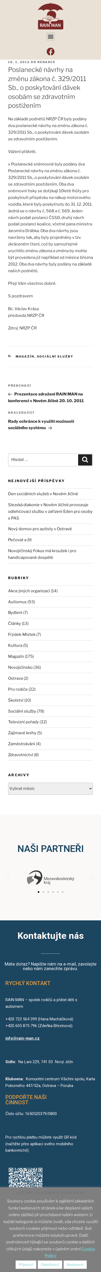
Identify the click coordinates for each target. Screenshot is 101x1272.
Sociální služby (55, 356)
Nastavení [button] (75, 1264)
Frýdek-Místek (22, 634)
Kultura (15, 645)
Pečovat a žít (20, 539)
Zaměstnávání (21, 743)
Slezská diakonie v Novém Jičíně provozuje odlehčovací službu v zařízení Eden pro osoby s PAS (50, 511)
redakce (46, 62)
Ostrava (15, 678)
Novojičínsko (20, 667)
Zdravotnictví (20, 754)
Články (14, 623)
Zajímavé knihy (22, 733)
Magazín (25, 356)
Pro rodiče (18, 689)
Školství (15, 700)
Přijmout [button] (26, 1264)
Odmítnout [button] (50, 1264)
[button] (50, 36)
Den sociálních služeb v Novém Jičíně (43, 493)
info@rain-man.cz (22, 1038)
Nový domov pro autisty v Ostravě (40, 529)
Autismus (17, 602)
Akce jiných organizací (29, 591)
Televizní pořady (23, 722)
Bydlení (15, 612)
